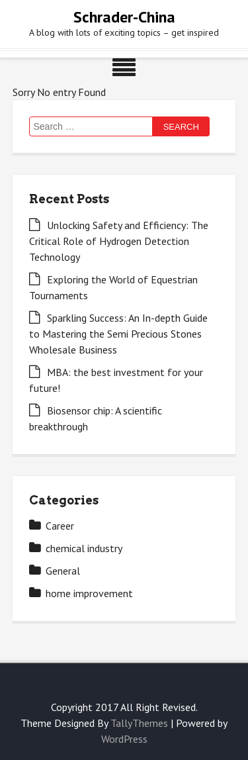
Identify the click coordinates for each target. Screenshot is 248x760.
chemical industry (84, 548)
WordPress (124, 738)
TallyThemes (139, 723)
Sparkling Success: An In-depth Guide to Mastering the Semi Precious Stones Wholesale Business (118, 333)
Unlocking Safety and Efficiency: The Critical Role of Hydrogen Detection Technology (118, 240)
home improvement (89, 593)
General (63, 570)
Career (60, 525)
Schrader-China (124, 17)
